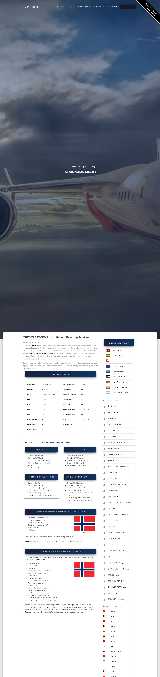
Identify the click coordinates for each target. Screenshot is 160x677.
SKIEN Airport (112, 557)
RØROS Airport (112, 527)
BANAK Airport (112, 509)
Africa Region (117, 355)
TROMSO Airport (113, 575)
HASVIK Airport (113, 490)
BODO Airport (112, 436)
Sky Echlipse (31, 345)
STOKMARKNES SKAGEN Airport (118, 551)
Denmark (114, 656)
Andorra (113, 616)
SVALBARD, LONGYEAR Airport (118, 533)
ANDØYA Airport (113, 412)
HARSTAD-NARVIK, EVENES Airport (119, 466)
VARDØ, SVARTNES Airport (116, 563)
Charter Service (112, 6)
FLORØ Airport (46, 384)
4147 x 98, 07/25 (86, 384)
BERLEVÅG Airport (114, 448)
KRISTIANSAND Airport (115, 454)
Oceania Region (118, 366)
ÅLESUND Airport (113, 406)
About (64, 6)
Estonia (113, 661)
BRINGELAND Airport (114, 424)
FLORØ (44, 399)
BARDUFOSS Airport (114, 460)
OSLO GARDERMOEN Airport (117, 484)
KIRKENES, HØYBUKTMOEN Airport (119, 503)
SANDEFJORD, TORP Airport (117, 587)
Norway (44, 389)
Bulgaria (113, 631)
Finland (113, 666)
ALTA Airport (112, 418)
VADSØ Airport (112, 593)
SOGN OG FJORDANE (48, 394)
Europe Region (117, 361)
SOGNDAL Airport (113, 545)
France (113, 671)
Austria (113, 621)
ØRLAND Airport (113, 521)
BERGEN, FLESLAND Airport (117, 442)
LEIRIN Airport (112, 472)
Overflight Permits (83, 6)
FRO (43, 414)
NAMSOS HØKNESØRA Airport (118, 515)
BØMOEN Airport (113, 430)
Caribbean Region (118, 371)
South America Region (120, 387)
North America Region (120, 382)
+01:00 (44, 404)
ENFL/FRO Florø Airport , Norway (41, 353)
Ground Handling (98, 6)
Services (71, 6)
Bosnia (113, 636)
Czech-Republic (116, 651)
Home (57, 6)
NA (82, 389)
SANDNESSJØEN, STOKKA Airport (119, 569)
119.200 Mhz (85, 409)
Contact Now (128, 7)
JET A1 (83, 399)
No (43, 419)
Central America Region (120, 392)
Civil (43, 429)
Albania (113, 611)
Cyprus (113, 646)
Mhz (82, 424)
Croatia (113, 641)
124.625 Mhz (85, 419)
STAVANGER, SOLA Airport (116, 599)
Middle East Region (119, 377)
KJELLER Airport (113, 497)
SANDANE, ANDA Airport (116, 539)
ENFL (43, 409)
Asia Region (117, 350)
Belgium (113, 626)
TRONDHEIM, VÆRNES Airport (117, 581)
